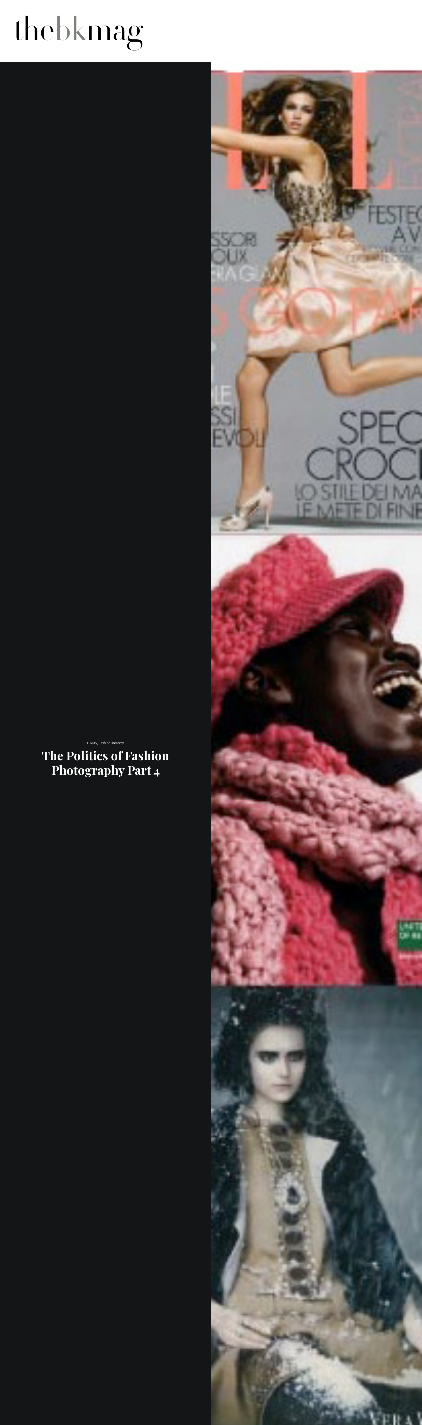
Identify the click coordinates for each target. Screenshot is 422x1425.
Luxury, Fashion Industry (105, 743)
